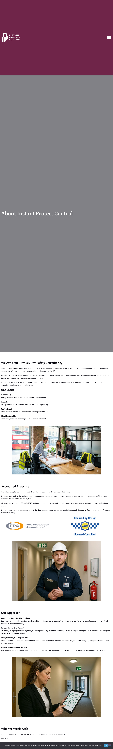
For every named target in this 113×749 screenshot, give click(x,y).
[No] (109, 745)
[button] (109, 37)
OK (106, 745)
